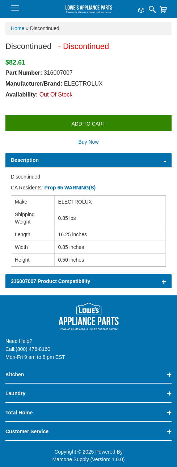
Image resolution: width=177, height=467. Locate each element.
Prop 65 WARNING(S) (70, 188)
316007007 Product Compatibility (50, 281)
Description (25, 160)
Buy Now (88, 142)
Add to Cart (88, 124)
